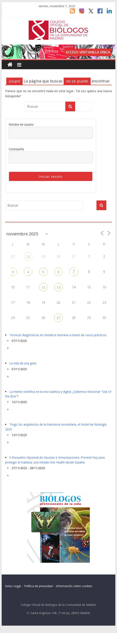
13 (58, 287)
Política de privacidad (38, 586)
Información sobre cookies (74, 586)
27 (58, 318)
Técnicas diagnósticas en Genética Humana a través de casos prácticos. (58, 335)
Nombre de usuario (21, 124)
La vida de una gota (22, 363)
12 (43, 287)
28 (28, 256)
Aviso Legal (13, 586)
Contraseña (16, 149)
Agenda (12, 219)
